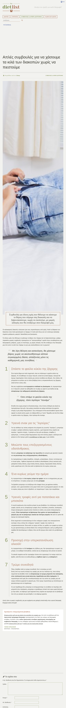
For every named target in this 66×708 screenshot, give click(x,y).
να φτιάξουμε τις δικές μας (37, 437)
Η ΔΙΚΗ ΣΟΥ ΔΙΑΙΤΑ (50, 16)
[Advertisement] (33, 40)
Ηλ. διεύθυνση (7, 702)
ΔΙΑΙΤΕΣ (6, 16)
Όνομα (5, 697)
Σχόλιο (4, 684)
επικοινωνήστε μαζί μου (15, 623)
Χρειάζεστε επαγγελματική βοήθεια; (17, 612)
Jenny (18, 75)
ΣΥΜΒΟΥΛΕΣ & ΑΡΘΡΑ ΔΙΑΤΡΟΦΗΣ (31, 16)
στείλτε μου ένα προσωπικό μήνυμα (33, 623)
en (62, 2)
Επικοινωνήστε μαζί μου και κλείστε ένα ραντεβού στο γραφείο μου (22, 615)
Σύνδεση (7, 25)
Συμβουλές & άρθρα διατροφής (54, 75)
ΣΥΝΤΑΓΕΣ (15, 16)
